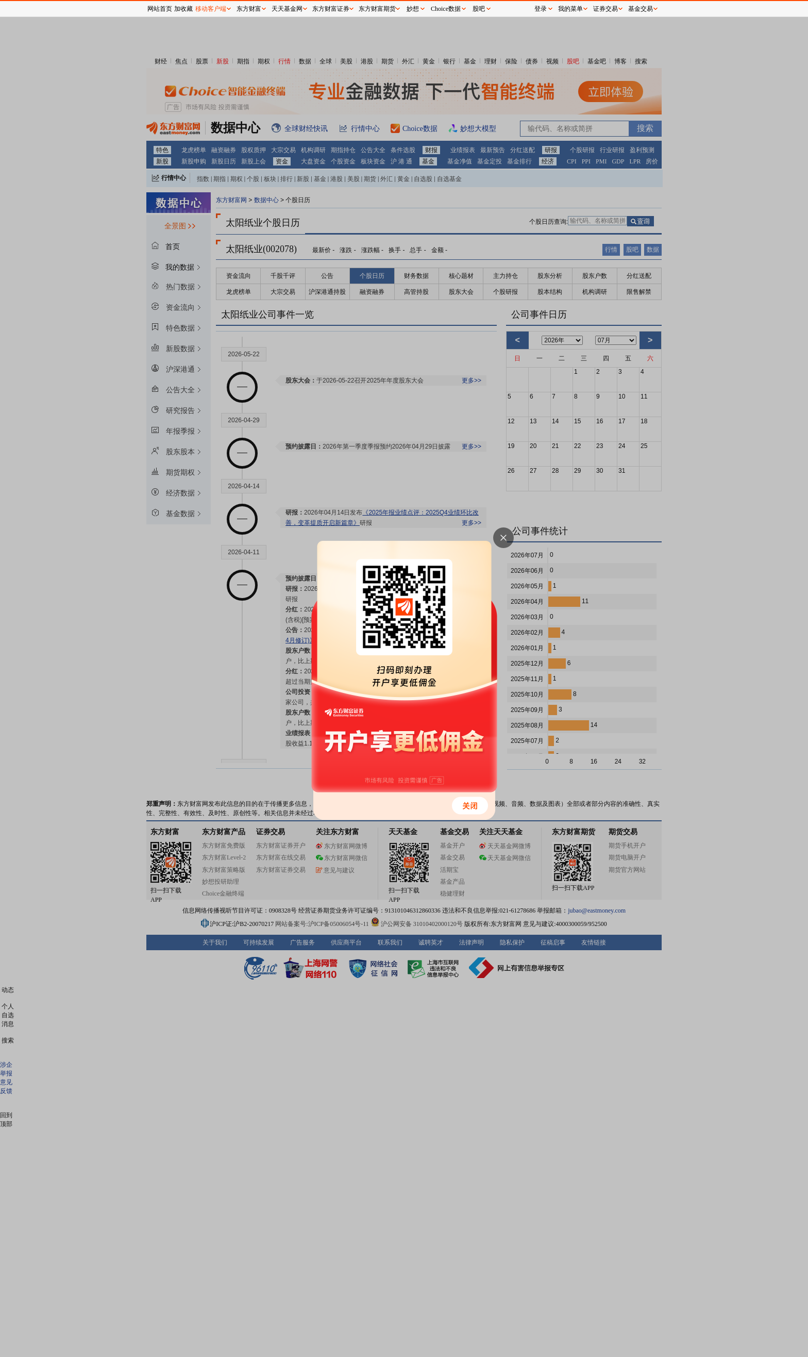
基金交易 (640, 8)
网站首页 (159, 8)
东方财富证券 (330, 8)
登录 (540, 8)
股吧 (479, 8)
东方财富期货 (377, 8)
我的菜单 (570, 8)
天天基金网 (287, 8)
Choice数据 (446, 8)
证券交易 (605, 8)
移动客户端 (210, 8)
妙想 (413, 8)
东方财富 (249, 8)
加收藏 (183, 8)
